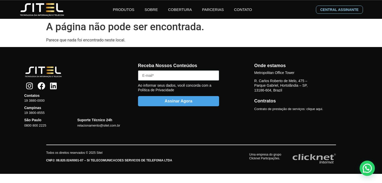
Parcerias (213, 9)
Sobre (151, 9)
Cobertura (180, 9)
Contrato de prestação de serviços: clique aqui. (288, 109)
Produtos (123, 9)
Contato (243, 9)
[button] (367, 168)
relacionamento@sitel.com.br (98, 125)
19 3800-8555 (34, 113)
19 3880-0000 (34, 100)
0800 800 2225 (35, 125)
